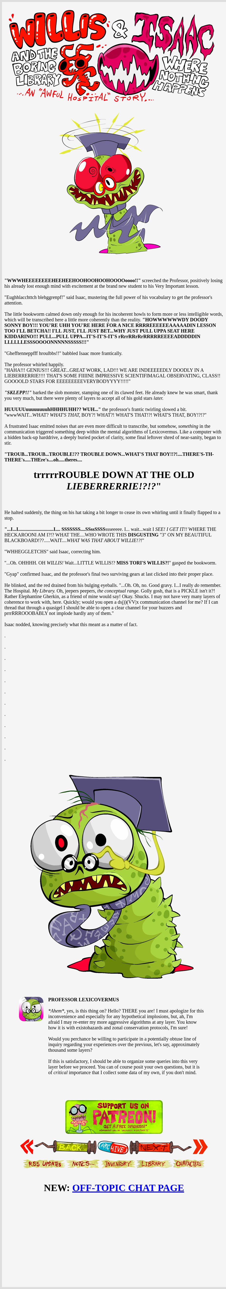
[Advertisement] (114, 1234)
